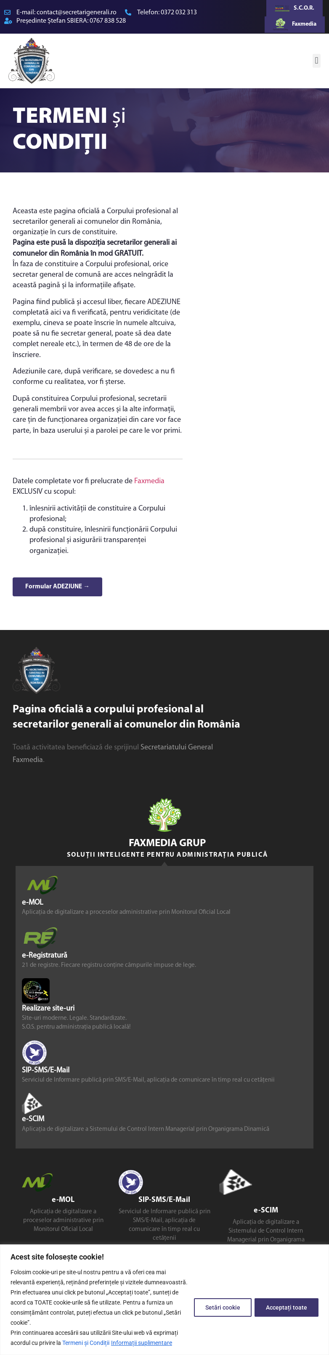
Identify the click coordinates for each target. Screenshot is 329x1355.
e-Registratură (44, 956)
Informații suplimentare (141, 1342)
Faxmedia (149, 481)
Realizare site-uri (48, 1009)
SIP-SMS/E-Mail (45, 1070)
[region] (164, 1299)
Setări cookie (219, 1307)
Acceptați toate (285, 1307)
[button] (317, 61)
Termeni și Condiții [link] (85, 1342)
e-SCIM (33, 1120)
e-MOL (32, 903)
